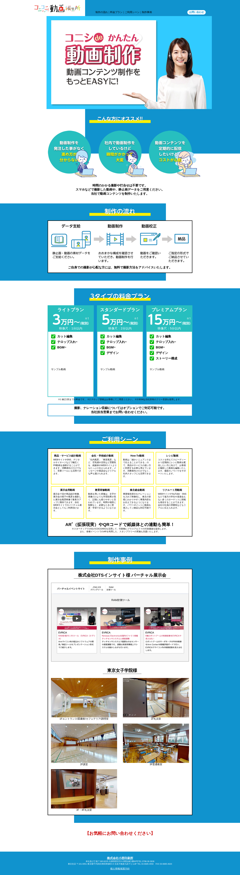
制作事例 (147, 12)
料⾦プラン (116, 12)
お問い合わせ (196, 12)
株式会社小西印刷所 (120, 858)
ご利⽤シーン (132, 12)
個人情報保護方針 (120, 868)
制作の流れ (102, 12)
